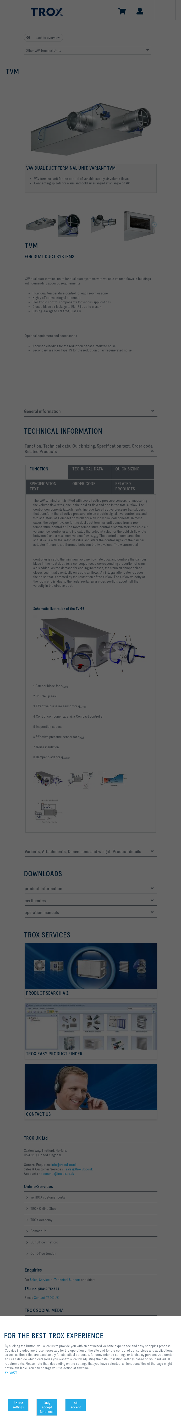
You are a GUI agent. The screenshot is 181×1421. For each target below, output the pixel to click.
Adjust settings (18, 1405)
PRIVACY (11, 1372)
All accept (76, 1405)
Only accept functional (47, 1407)
